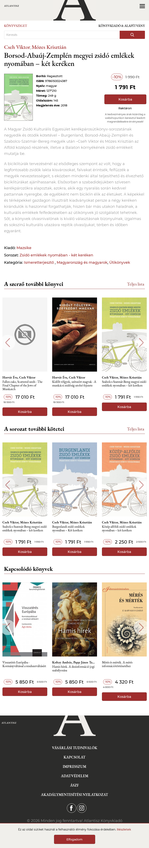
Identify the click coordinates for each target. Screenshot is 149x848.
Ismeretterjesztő (39, 262)
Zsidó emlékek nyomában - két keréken (56, 255)
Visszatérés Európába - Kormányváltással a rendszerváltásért (24, 664)
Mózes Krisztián (49, 46)
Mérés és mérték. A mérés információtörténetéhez (117, 664)
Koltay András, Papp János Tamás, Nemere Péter (74, 662)
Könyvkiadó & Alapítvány (121, 26)
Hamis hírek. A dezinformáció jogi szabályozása (73, 668)
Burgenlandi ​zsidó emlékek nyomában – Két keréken (68, 528)
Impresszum (74, 766)
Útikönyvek (119, 262)
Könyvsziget (15, 26)
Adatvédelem (74, 776)
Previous (7, 342)
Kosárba (125, 99)
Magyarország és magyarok (82, 262)
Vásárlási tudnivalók (74, 747)
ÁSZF (74, 785)
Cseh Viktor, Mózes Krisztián (122, 377)
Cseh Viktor (17, 46)
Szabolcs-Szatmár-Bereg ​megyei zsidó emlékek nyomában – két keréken (124, 383)
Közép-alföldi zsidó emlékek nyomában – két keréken (119, 528)
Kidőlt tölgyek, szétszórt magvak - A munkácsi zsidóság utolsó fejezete (74, 383)
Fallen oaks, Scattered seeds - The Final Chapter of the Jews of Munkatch (22, 385)
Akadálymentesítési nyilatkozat (74, 794)
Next (141, 342)
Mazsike (24, 248)
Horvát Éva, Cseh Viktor (18, 377)
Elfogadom (74, 839)
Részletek (124, 829)
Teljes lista (135, 284)
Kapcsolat (74, 757)
